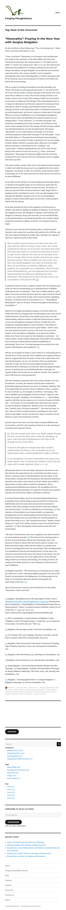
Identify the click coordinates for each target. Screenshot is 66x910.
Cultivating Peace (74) (15, 753)
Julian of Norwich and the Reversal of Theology (25, 842)
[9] (25, 582)
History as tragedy (51, 689)
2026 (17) (11, 787)
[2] (26, 93)
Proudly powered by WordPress (31, 906)
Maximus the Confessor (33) (18, 770)
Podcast (8, 880)
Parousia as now (45, 692)
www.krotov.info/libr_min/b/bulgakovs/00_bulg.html (26, 602)
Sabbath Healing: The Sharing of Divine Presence (26, 845)
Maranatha (8, 692)
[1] (39, 76)
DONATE (12, 732)
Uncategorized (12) (14, 756)
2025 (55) (11, 789)
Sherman (15, 694)
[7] (15, 526)
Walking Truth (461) (15, 750)
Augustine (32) (13, 773)
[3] (38, 151)
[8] (29, 537)
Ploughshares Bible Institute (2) (19, 759)
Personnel (9, 890)
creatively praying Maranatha (49, 687)
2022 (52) (11, 798)
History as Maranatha (38, 689)
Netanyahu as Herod (32, 692)
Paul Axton (11, 687)
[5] (38, 347)
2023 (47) (11, 795)
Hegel (29, 689)
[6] (55, 509)
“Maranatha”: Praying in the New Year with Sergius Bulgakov (32, 40)
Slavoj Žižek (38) (13, 767)
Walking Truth (33, 687)
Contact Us (9, 895)
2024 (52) (11, 792)
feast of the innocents (12, 689)
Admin (7, 900)
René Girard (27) (13, 778)
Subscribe (13, 822)
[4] (37, 279)
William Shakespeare (26, 694)
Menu (57, 12)
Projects (8, 885)
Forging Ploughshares (18, 18)
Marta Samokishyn (19, 692)
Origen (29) (11, 776)
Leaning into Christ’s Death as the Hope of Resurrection (29, 853)
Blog (7, 875)
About (7, 866)
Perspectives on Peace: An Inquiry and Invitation (26, 856)
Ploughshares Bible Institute (16, 871)
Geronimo (23, 689)
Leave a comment (40, 694)
